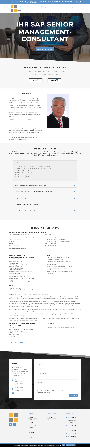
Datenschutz (51, 419)
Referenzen (66, 7)
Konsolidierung (42, 7)
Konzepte (34, 7)
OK (63, 445)
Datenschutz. (50, 392)
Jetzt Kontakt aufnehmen (19, 342)
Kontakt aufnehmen (45, 49)
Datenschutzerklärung (71, 445)
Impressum (50, 417)
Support (73, 7)
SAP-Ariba (50, 7)
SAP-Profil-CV (27, 7)
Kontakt (19, 10)
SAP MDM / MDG (58, 7)
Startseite (19, 7)
